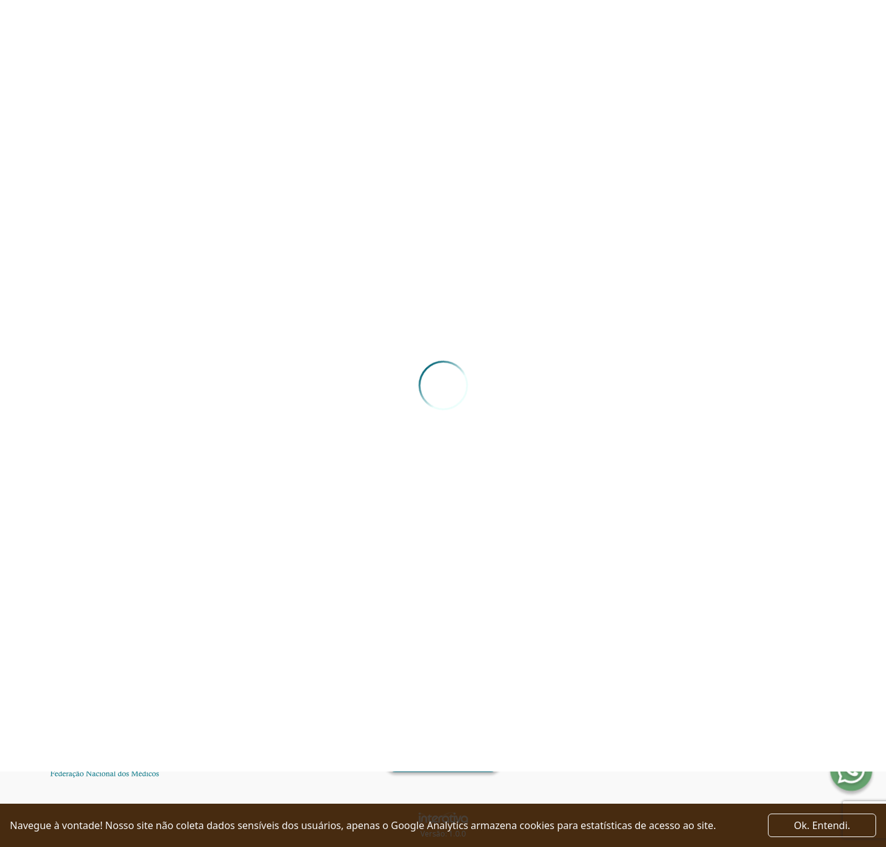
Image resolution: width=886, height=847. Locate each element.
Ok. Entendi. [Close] (822, 825)
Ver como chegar (443, 761)
